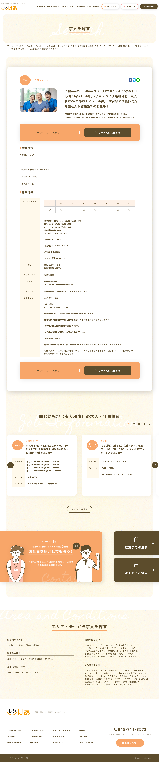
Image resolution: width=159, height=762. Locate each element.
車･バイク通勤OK (103, 673)
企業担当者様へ (93, 6)
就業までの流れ (53, 6)
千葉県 (28, 645)
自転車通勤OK (137, 670)
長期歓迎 (112, 670)
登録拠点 (83, 730)
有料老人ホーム (91, 645)
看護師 (23, 659)
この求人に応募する (107, 132)
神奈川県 (19, 645)
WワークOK (101, 676)
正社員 (16, 672)
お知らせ (83, 736)
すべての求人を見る (79, 509)
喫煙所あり (89, 679)
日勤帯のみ (112, 676)
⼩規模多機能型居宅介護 (95, 656)
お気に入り (129, 6)
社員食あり (89, 684)
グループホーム (106, 645)
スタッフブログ (86, 742)
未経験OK (117, 682)
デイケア (129, 654)
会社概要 (58, 742)
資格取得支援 (111, 684)
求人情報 (20, 46)
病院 (121, 654)
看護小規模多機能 (132, 651)
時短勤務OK (134, 682)
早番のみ (128, 679)
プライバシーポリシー (17, 758)
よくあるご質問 (67, 6)
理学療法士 (49, 659)
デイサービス (116, 648)
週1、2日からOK (141, 679)
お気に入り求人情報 (61, 730)
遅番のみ (118, 679)
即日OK (103, 670)
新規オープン (125, 684)
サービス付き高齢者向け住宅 (97, 648)
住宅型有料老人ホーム (94, 654)
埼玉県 (36, 645)
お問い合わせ (130, 742)
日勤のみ (106, 682)
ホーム (10, 46)
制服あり (142, 673)
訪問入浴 (132, 656)
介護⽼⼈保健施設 (92, 651)
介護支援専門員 (35, 659)
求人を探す (110, 6)
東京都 (30, 46)
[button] (129, 424)
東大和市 (39, 46)
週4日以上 (89, 673)
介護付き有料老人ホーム (112, 651)
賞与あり (100, 684)
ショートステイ (131, 648)
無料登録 (149, 6)
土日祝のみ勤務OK (104, 679)
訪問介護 (122, 656)
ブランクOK (124, 670)
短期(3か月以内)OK (138, 676)
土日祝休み (117, 673)
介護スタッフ (12, 659)
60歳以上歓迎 (130, 673)
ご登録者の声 (80, 6)
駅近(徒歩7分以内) (92, 682)
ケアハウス (112, 656)
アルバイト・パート (30, 672)
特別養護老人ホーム (123, 645)
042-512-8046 (51, 298)
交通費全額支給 (91, 670)
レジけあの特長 (39, 6)
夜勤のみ (123, 676)
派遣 (9, 672)
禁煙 (125, 682)
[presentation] (10, 465)
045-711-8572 (130, 729)
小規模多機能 (111, 654)
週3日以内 (89, 676)
